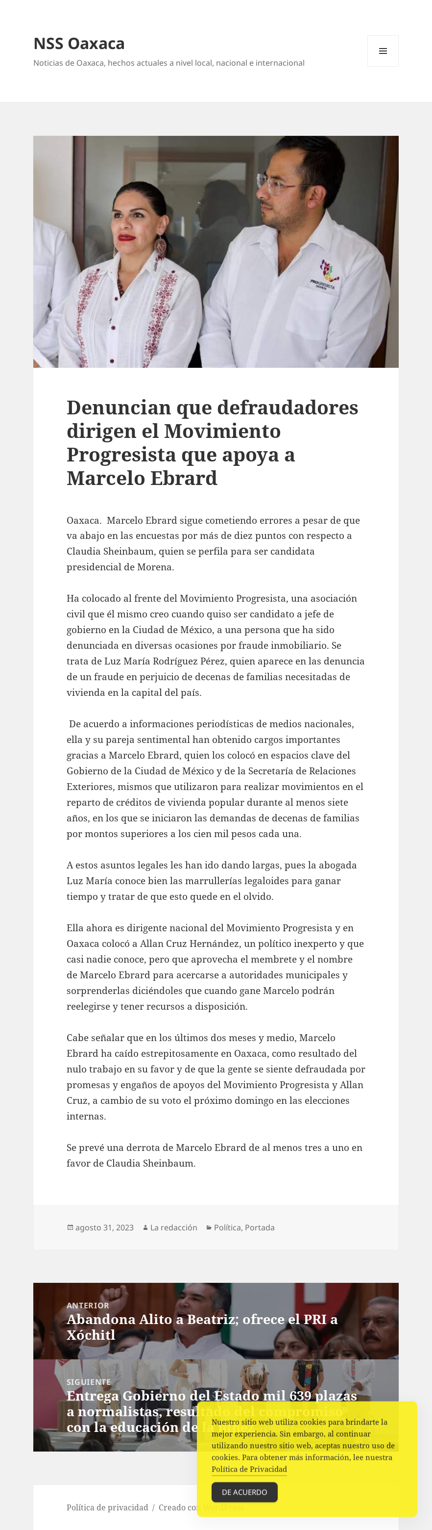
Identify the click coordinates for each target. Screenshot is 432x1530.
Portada (260, 1227)
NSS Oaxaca (79, 42)
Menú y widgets (383, 66)
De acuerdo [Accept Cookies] (244, 1495)
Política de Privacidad (249, 1472)
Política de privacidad (107, 1507)
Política (227, 1227)
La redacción (173, 1227)
